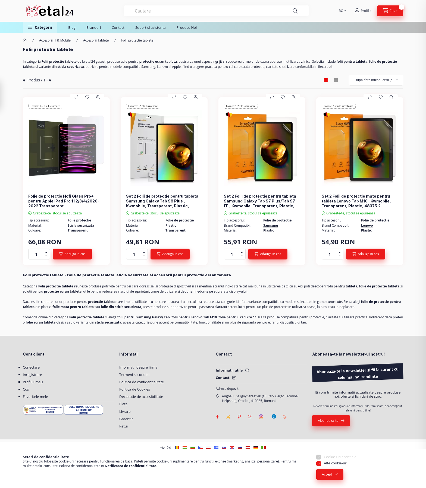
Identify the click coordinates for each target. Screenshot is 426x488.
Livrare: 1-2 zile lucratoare (45, 106)
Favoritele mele (35, 396)
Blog (72, 27)
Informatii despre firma (138, 367)
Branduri (93, 27)
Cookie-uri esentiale (340, 457)
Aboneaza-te (328, 420)
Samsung (270, 225)
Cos (26, 389)
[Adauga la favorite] (87, 97)
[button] (40, 27)
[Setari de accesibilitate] (273, 413)
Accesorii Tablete (96, 40)
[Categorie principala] (25, 40)
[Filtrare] (5, 95)
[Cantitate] (36, 254)
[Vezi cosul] (390, 10)
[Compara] (76, 97)
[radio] (336, 80)
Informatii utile (229, 370)
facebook (217, 416)
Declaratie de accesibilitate (141, 396)
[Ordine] (376, 80)
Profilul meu (33, 381)
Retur (123, 426)
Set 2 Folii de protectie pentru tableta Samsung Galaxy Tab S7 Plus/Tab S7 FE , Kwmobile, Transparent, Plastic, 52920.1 (260, 203)
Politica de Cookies (134, 389)
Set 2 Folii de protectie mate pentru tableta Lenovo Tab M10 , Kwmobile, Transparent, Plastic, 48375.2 (356, 201)
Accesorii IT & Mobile (55, 40)
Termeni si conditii (134, 374)
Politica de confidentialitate (141, 381)
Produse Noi (187, 27)
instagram (250, 416)
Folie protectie (79, 220)
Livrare (125, 411)
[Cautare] (295, 11)
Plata (123, 403)
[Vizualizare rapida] (98, 97)
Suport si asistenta (150, 27)
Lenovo (367, 225)
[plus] (46, 251)
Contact (118, 27)
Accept (327, 475)
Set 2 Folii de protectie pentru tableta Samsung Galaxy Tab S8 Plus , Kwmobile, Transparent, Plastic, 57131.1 (162, 203)
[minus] (46, 256)
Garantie (126, 418)
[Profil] (363, 10)
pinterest (239, 416)
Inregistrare (32, 374)
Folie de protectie (179, 220)
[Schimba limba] (341, 10)
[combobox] (216, 10)
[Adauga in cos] (72, 254)
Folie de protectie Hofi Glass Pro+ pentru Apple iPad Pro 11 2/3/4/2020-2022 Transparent (63, 201)
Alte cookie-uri (335, 464)
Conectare (31, 367)
